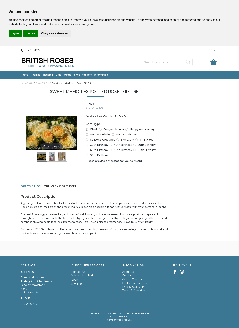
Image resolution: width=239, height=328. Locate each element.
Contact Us (78, 272)
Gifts (58, 74)
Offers (67, 74)
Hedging (48, 74)
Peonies (35, 74)
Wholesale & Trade (82, 276)
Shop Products (83, 74)
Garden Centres (132, 279)
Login (211, 50)
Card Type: (93, 124)
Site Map (77, 284)
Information (101, 74)
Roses (24, 74)
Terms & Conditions (134, 291)
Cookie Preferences (134, 283)
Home (24, 83)
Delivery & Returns (60, 187)
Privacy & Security (133, 287)
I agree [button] (15, 33)
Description (31, 187)
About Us (128, 272)
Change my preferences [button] (54, 33)
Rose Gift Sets (43, 83)
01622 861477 (29, 304)
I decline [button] (30, 33)
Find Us (126, 276)
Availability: (94, 116)
